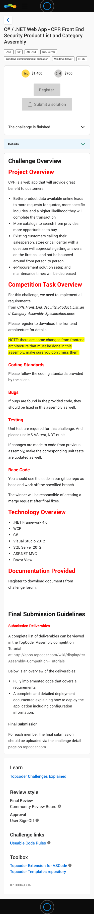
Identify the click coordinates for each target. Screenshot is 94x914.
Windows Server (63, 59)
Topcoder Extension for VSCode (38, 865)
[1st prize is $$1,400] (26, 74)
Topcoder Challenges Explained (38, 776)
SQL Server (48, 52)
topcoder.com (34, 746)
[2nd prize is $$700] (58, 74)
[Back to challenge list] (8, 20)
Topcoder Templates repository (38, 871)
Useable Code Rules (28, 843)
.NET (9, 52)
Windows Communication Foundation (27, 59)
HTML (81, 59)
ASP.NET (31, 52)
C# (19, 52)
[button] (83, 127)
